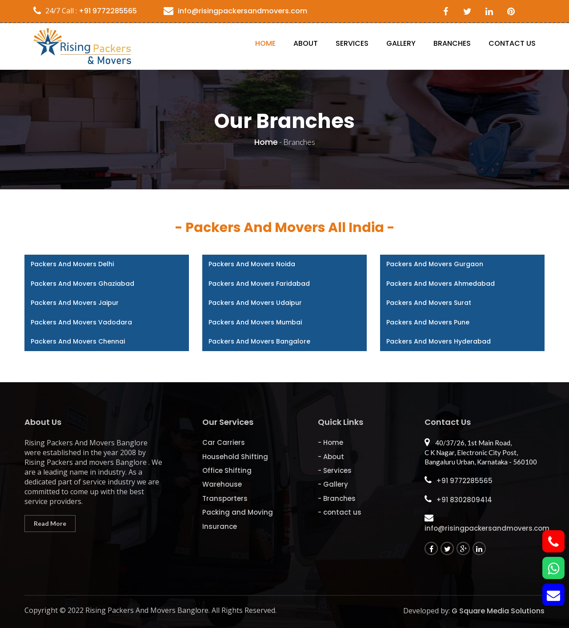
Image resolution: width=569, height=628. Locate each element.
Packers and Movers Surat (428, 302)
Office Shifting (227, 470)
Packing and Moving (237, 512)
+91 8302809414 (464, 499)
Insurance (219, 526)
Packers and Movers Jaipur (75, 302)
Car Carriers (223, 442)
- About (331, 456)
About (305, 43)
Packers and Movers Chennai (78, 341)
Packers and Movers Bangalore (259, 341)
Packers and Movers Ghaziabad (82, 283)
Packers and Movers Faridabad (259, 283)
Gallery (401, 43)
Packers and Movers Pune (427, 322)
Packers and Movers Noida (251, 264)
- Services (335, 470)
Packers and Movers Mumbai (255, 322)
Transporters (225, 498)
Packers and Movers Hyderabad (438, 341)
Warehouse (222, 484)
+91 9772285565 (107, 11)
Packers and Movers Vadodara (81, 322)
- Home (330, 442)
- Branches (337, 498)
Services (352, 43)
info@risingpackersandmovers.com (242, 11)
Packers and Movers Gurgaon (434, 264)
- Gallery (333, 484)
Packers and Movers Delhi (72, 264)
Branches (452, 43)
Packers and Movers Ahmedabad (440, 283)
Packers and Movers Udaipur (255, 302)
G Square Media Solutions (498, 611)
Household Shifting (235, 456)
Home (265, 43)
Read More (50, 523)
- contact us (339, 512)
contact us (512, 43)
